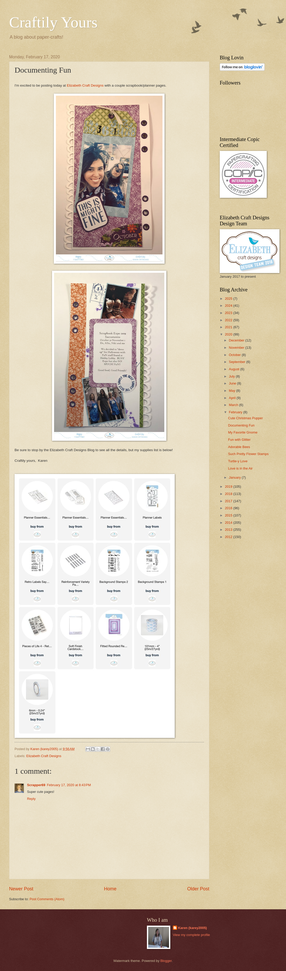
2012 (229, 537)
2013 (229, 530)
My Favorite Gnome (242, 432)
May (232, 391)
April (232, 398)
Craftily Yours (53, 22)
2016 (229, 508)
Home (110, 888)
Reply (31, 799)
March (234, 405)
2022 (229, 320)
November (237, 348)
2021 (229, 327)
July (232, 376)
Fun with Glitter (239, 440)
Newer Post (21, 888)
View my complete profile (191, 935)
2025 (229, 299)
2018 (229, 494)
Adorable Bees (239, 447)
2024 (229, 306)
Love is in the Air (240, 468)
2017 (229, 501)
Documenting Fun (241, 425)
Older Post (198, 888)
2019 (229, 486)
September (237, 362)
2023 (229, 313)
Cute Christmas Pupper (245, 418)
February (236, 412)
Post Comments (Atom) (47, 899)
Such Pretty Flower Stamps (248, 454)
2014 (229, 523)
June (233, 383)
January (235, 477)
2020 (229, 334)
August (234, 369)
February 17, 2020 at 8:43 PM (69, 785)
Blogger (166, 961)
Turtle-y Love (238, 461)
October (235, 355)
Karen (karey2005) (192, 928)
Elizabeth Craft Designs (85, 85)
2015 (229, 515)
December (237, 340)
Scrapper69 (36, 785)
